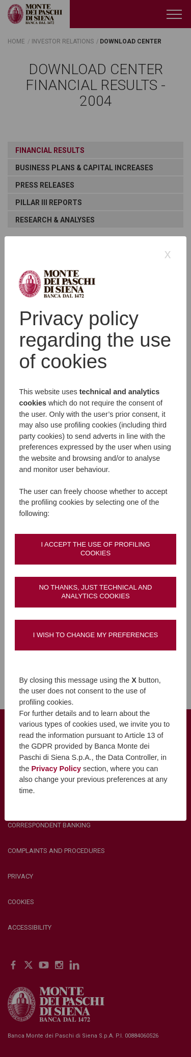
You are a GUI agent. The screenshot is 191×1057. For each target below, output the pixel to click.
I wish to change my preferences (95, 635)
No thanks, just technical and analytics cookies (95, 591)
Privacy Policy (56, 768)
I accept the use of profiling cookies (95, 548)
